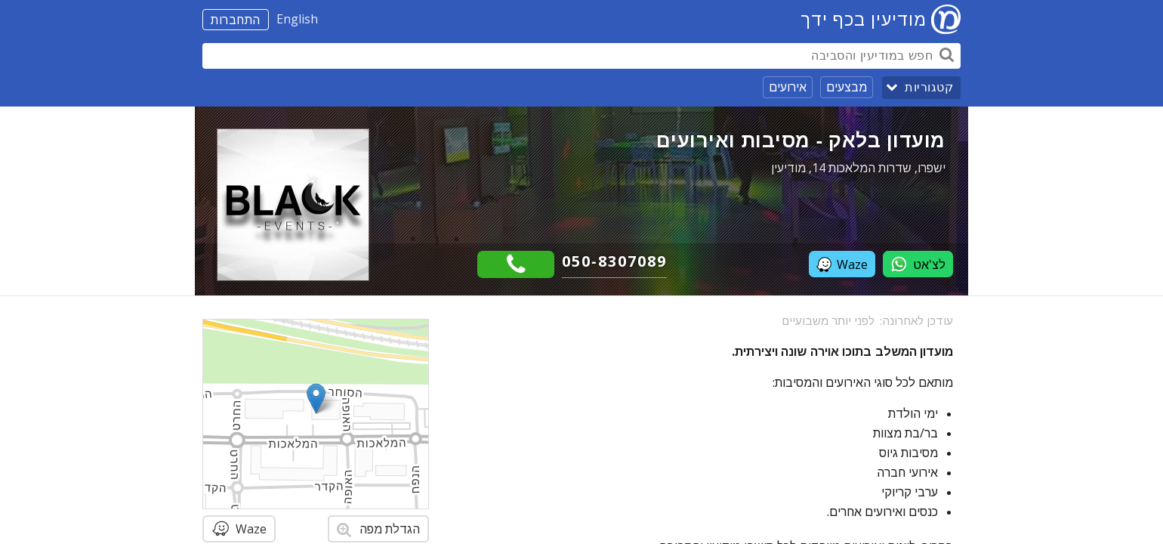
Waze (842, 264)
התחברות (236, 19)
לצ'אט (918, 264)
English (297, 18)
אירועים (788, 86)
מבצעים (846, 86)
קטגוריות (929, 87)
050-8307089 (614, 261)
